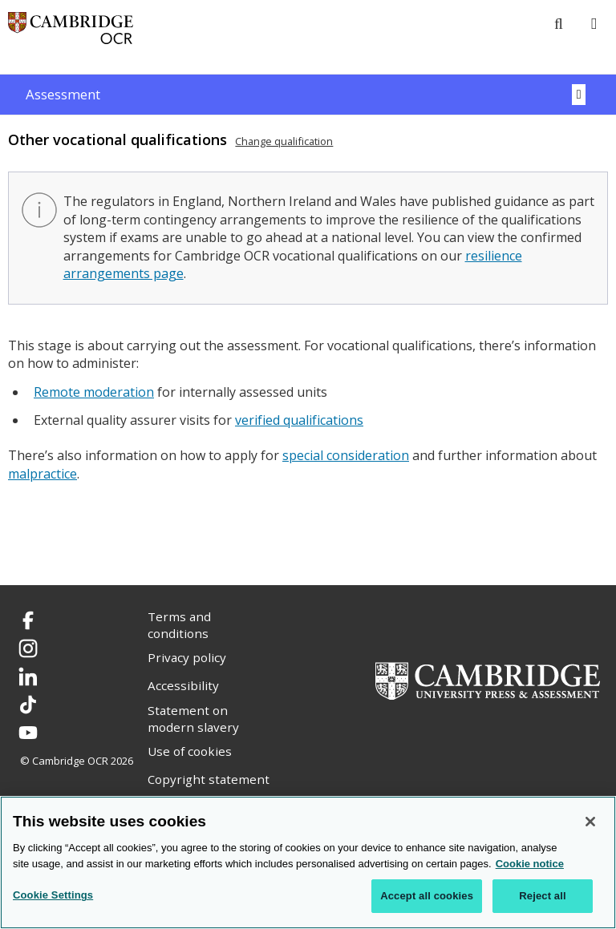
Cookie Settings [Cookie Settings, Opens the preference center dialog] (53, 895)
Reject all (542, 896)
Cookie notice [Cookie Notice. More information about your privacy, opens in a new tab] (530, 864)
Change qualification (284, 141)
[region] (308, 862)
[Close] (590, 821)
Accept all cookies (426, 896)
